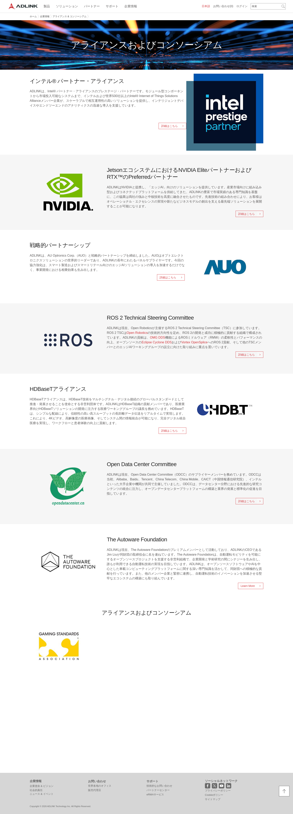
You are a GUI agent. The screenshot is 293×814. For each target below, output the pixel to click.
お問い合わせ (223, 6)
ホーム (33, 16)
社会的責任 (36, 790)
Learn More (252, 586)
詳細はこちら (173, 126)
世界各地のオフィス (99, 785)
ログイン (241, 6)
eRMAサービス (155, 794)
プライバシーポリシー (218, 790)
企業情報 (44, 16)
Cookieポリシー (214, 794)
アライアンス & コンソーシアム (70, 16)
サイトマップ (212, 799)
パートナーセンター (158, 790)
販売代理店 (94, 790)
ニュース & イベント (41, 793)
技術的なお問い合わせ (159, 785)
